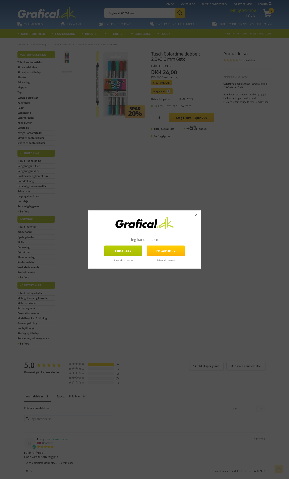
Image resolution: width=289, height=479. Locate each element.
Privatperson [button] (165, 251)
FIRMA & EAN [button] (123, 251)
